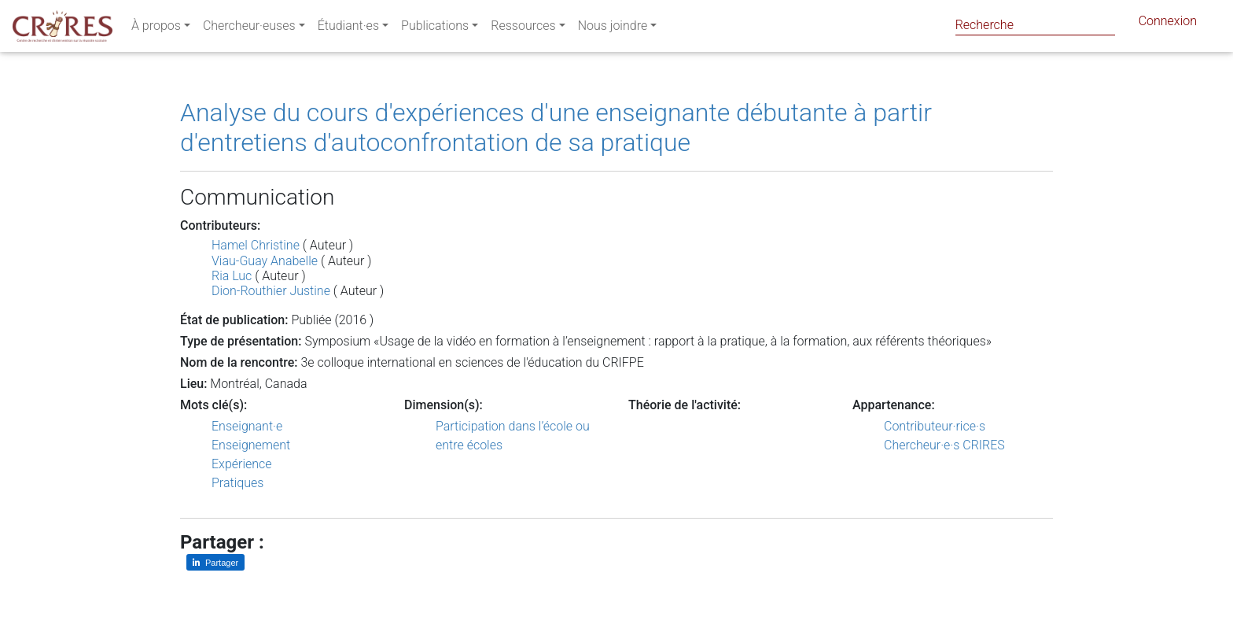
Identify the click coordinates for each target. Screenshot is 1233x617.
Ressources (523, 28)
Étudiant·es (348, 28)
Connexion (1168, 24)
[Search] (1035, 25)
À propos (156, 28)
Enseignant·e (247, 426)
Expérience (242, 463)
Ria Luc (232, 275)
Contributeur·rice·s (934, 426)
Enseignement (251, 445)
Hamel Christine (256, 245)
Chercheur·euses (249, 28)
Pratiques (237, 482)
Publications (435, 28)
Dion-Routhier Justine (271, 290)
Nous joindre (613, 28)
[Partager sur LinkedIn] (215, 562)
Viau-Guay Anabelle (265, 260)
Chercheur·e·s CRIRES (944, 445)
